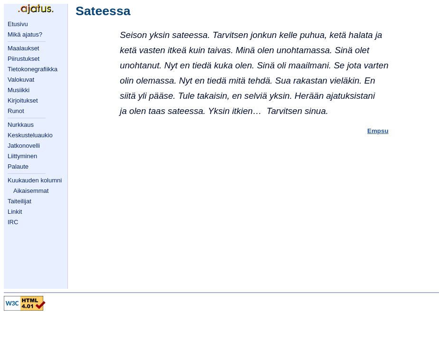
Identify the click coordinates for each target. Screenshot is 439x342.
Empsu (377, 130)
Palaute (18, 166)
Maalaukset (23, 48)
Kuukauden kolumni (35, 180)
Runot (16, 110)
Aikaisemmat (30, 190)
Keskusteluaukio (30, 135)
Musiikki (18, 90)
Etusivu (18, 24)
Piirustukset (23, 58)
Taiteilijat (19, 201)
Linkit (15, 211)
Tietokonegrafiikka (32, 69)
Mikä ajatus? (25, 34)
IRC (13, 222)
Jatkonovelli (24, 145)
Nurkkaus (21, 124)
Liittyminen (22, 156)
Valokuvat (21, 79)
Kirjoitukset (23, 100)
